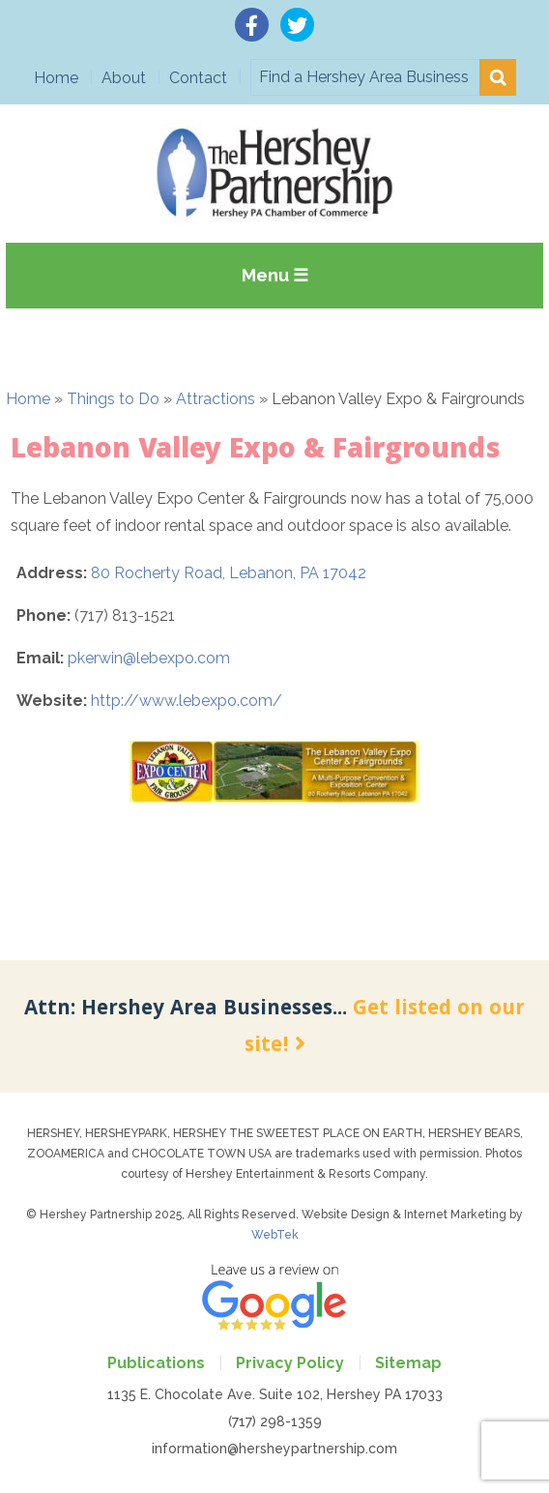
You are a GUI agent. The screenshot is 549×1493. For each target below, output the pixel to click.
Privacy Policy (290, 1363)
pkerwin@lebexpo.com (149, 658)
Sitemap (408, 1363)
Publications (156, 1363)
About (123, 78)
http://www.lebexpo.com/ (186, 700)
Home (56, 78)
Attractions (215, 399)
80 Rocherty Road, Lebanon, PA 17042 (228, 573)
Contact (198, 78)
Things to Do (113, 399)
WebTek (275, 1235)
